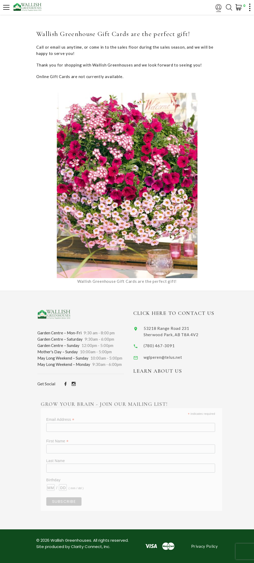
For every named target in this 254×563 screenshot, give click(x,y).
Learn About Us (164, 371)
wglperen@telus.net (170, 357)
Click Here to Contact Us (180, 313)
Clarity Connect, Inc (90, 546)
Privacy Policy (204, 546)
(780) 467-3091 (166, 345)
